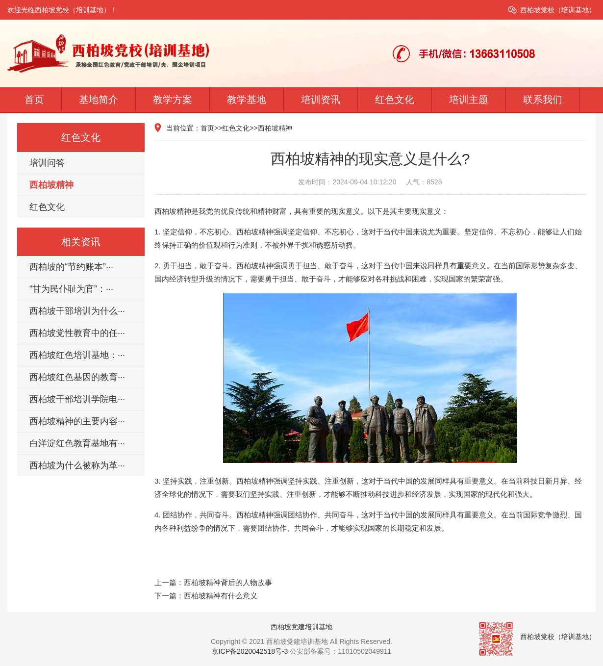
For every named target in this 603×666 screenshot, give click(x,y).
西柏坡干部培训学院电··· (77, 399)
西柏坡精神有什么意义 (220, 595)
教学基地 (246, 99)
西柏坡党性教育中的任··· (77, 333)
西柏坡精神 (51, 185)
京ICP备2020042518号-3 (250, 651)
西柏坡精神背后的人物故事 (228, 582)
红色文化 (394, 99)
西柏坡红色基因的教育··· (77, 377)
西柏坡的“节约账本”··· (71, 267)
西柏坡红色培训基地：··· (77, 355)
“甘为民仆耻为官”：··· (71, 289)
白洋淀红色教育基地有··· (77, 443)
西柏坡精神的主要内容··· (77, 421)
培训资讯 (320, 99)
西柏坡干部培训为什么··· (77, 311)
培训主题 (468, 99)
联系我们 (542, 99)
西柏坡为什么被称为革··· (77, 465)
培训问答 (47, 163)
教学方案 (172, 99)
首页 (34, 99)
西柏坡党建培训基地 (301, 627)
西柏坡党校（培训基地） (558, 10)
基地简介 (98, 99)
